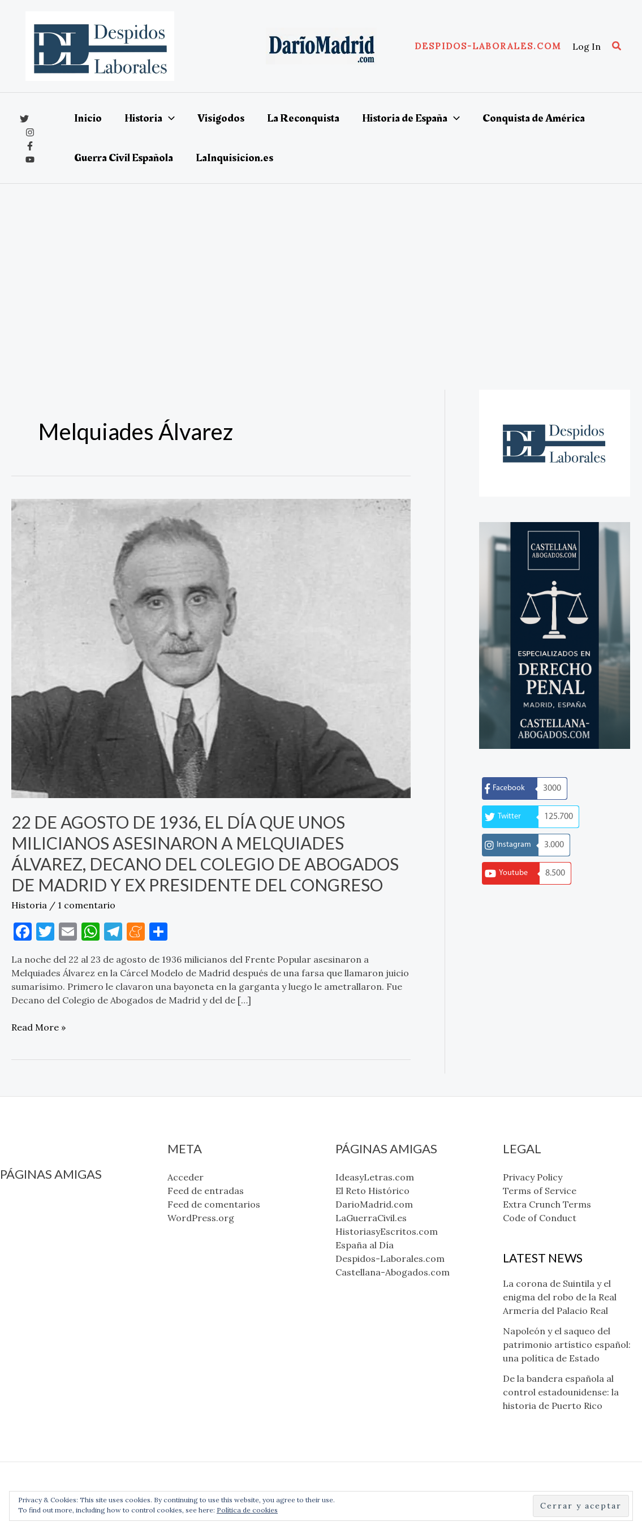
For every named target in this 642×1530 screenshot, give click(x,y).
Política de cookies (247, 1510)
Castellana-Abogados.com (57, 1297)
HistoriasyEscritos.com (51, 1256)
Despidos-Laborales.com (54, 1284)
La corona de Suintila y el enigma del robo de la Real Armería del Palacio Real (560, 1297)
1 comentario (86, 905)
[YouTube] (30, 159)
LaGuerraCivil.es (35, 1243)
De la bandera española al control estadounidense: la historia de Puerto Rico (561, 1392)
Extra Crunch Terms (547, 1204)
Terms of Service (539, 1190)
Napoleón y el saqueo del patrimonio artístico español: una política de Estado (567, 1344)
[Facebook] (30, 145)
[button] (488, 46)
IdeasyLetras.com (39, 1202)
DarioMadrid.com (38, 1229)
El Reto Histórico (37, 1216)
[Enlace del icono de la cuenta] (586, 46)
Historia (29, 905)
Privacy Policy (532, 1177)
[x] (24, 118)
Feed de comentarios (213, 1204)
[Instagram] (30, 132)
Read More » (38, 1027)
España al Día (29, 1270)
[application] (168, 118)
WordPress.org (200, 1217)
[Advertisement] (321, 268)
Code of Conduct (539, 1217)
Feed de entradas (205, 1190)
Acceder (185, 1177)
